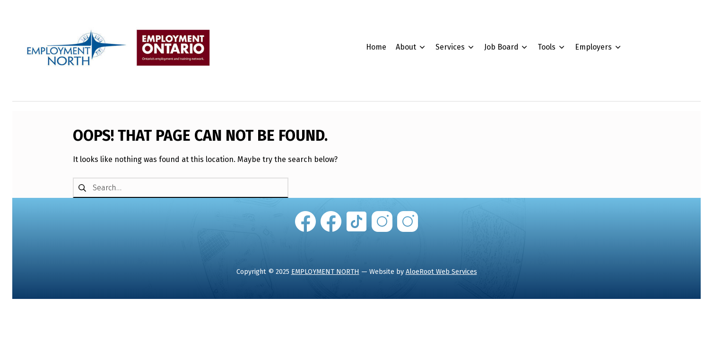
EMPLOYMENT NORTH (325, 271)
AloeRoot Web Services (441, 271)
